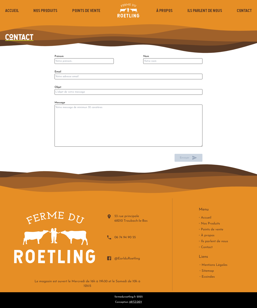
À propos (164, 10)
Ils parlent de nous (205, 10)
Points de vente (86, 10)
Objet (128, 92)
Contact (244, 10)
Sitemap (208, 271)
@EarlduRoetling (123, 258)
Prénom (84, 61)
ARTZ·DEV (135, 302)
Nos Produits (45, 10)
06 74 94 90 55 (121, 237)
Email (128, 76)
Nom (172, 61)
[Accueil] (128, 10)
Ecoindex (208, 276)
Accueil (12, 10)
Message (128, 125)
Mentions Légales (214, 265)
